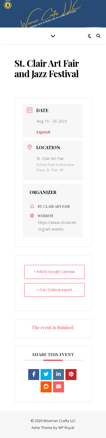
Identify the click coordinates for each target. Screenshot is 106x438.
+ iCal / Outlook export (54, 289)
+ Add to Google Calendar (54, 271)
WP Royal (66, 427)
